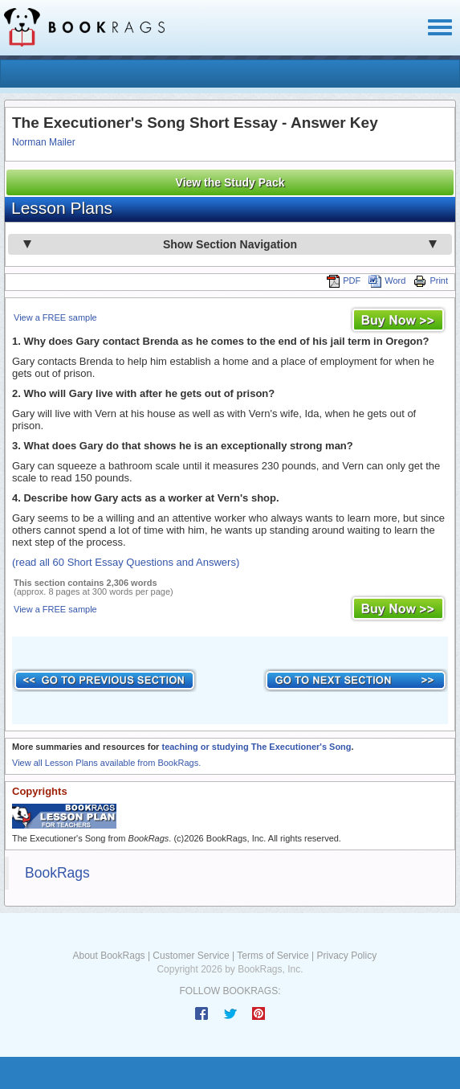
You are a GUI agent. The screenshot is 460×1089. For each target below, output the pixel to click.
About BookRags (109, 955)
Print (430, 280)
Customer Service (191, 955)
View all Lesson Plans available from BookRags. (106, 763)
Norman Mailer (43, 142)
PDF (343, 280)
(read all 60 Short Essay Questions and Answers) (125, 562)
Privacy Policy (346, 955)
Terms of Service (272, 955)
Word (386, 280)
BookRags (57, 873)
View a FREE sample (55, 317)
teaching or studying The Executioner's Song (256, 746)
